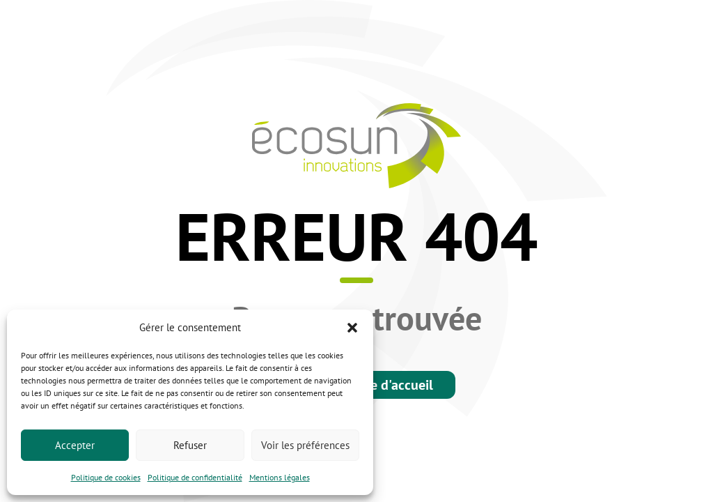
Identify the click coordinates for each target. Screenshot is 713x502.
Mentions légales (279, 477)
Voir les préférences (305, 445)
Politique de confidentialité (195, 477)
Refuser (190, 445)
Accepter (75, 445)
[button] (352, 328)
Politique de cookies (106, 477)
